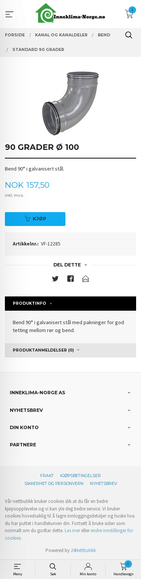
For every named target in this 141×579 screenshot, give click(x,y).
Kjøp (35, 218)
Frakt (47, 475)
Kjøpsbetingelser (80, 475)
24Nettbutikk (83, 550)
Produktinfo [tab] (29, 303)
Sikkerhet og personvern (53, 483)
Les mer (72, 530)
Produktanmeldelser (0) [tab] (43, 350)
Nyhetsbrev (103, 483)
